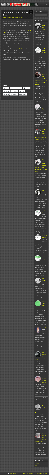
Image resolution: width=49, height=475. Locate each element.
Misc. (46, 473)
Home (11, 473)
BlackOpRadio (22, 49)
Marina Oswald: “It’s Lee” (44, 280)
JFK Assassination (10, 17)
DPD (17, 473)
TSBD (41, 473)
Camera (14, 473)
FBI (6, 17)
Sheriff (38, 473)
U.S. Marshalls (22, 473)
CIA (4, 17)
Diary (44, 473)
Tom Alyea (44, 327)
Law (35, 473)
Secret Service (31, 473)
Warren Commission (19, 17)
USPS (27, 473)
